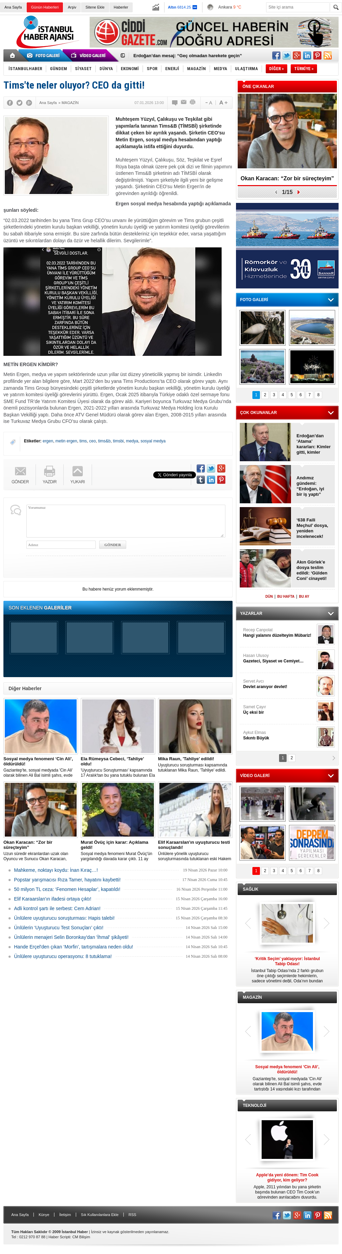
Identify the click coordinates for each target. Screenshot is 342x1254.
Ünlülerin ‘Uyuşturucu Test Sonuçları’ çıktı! (58, 927)
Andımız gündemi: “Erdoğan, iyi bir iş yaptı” (310, 486)
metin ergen (66, 441)
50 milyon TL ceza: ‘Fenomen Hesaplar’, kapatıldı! (67, 889)
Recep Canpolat (279, 633)
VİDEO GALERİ (254, 775)
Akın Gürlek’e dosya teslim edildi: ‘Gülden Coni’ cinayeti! (312, 570)
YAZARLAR (251, 613)
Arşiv (72, 7)
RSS (132, 1215)
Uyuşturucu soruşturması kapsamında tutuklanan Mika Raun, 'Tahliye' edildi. (195, 764)
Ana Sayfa (13, 7)
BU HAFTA (285, 596)
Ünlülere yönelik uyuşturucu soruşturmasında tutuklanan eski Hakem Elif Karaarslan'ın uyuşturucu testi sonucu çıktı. (195, 851)
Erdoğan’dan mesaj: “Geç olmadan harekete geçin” (187, 55)
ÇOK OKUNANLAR (258, 412)
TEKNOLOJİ (254, 1105)
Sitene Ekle (95, 7)
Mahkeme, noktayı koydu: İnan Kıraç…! (56, 870)
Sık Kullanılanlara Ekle (100, 1215)
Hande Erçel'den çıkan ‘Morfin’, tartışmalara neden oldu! (73, 946)
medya (132, 441)
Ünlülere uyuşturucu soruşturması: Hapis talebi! (64, 918)
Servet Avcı (279, 684)
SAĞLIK (250, 889)
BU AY (304, 596)
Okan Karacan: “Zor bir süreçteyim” (287, 178)
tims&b (104, 441)
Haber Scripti (59, 1237)
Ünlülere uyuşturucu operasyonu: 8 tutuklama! (63, 956)
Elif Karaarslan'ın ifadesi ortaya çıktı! (52, 899)
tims (83, 441)
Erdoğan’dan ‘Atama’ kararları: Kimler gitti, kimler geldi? (314, 444)
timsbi (118, 441)
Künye (44, 1215)
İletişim (65, 1215)
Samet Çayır (279, 709)
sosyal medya (153, 441)
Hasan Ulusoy (279, 658)
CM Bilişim (81, 1237)
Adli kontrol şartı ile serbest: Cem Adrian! (57, 908)
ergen (48, 441)
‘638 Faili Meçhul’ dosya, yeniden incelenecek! (312, 528)
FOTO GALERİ (254, 299)
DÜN (269, 596)
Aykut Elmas (279, 735)
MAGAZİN (252, 997)
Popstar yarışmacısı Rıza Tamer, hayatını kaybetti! (67, 879)
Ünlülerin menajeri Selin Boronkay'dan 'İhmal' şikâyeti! (71, 937)
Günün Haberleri (45, 7)
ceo (92, 441)
